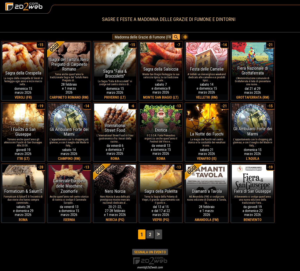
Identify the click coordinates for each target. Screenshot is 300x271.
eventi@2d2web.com (150, 267)
